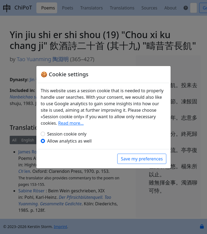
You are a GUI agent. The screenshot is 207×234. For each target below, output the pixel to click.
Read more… (71, 123)
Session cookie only (67, 134)
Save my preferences (142, 159)
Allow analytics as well (69, 141)
